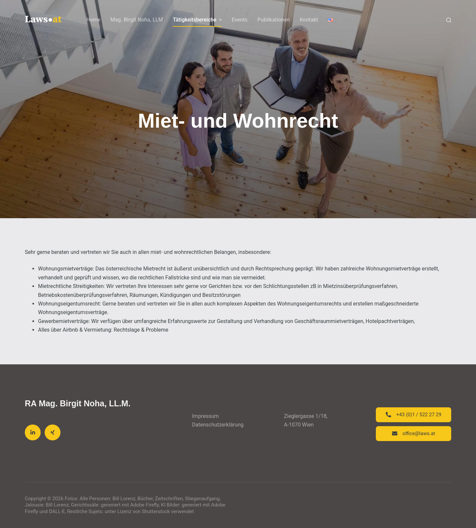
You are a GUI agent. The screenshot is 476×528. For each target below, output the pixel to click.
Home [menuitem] (93, 20)
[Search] (448, 20)
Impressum (205, 416)
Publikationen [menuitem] (274, 20)
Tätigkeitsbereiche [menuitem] (198, 20)
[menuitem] (330, 20)
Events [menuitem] (240, 20)
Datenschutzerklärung (218, 425)
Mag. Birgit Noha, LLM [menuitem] (136, 20)
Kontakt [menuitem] (309, 20)
